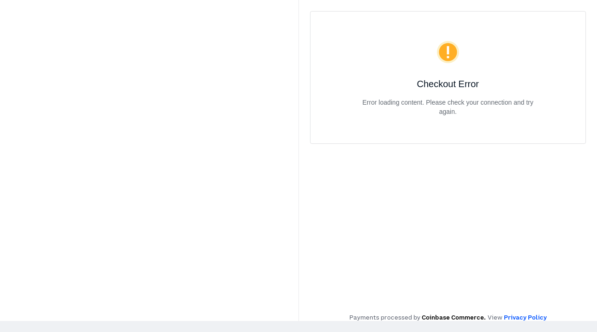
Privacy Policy (525, 317)
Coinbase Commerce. (454, 317)
